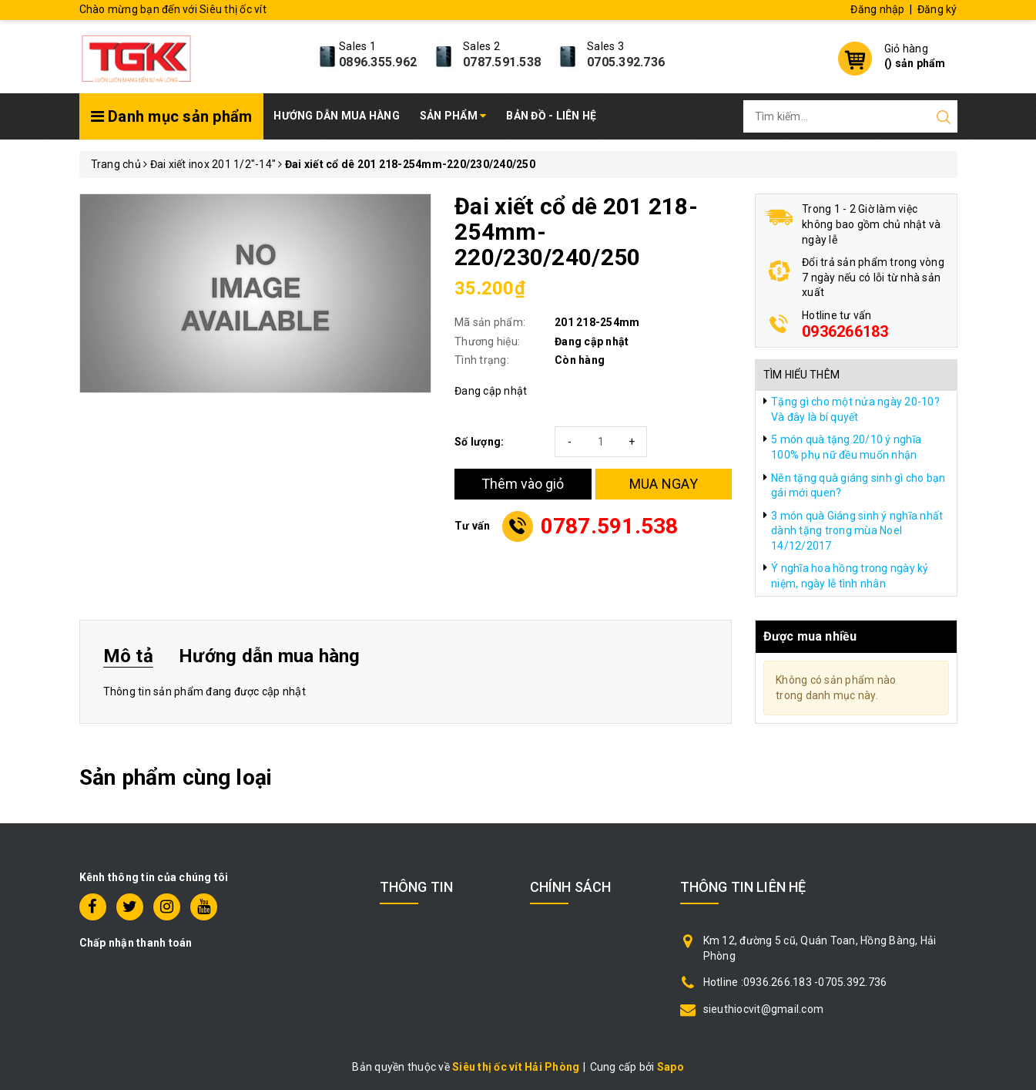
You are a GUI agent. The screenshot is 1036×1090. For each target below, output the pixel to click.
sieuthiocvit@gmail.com (763, 1009)
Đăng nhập (877, 9)
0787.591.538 (502, 62)
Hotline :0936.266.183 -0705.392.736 (795, 982)
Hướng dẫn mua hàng (336, 115)
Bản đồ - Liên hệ (551, 115)
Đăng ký (937, 9)
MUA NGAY (663, 484)
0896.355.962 (378, 62)
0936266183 (845, 331)
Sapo (670, 1067)
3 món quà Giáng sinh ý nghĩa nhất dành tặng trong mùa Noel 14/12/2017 (857, 531)
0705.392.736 (626, 62)
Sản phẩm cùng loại (176, 777)
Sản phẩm (453, 115)
